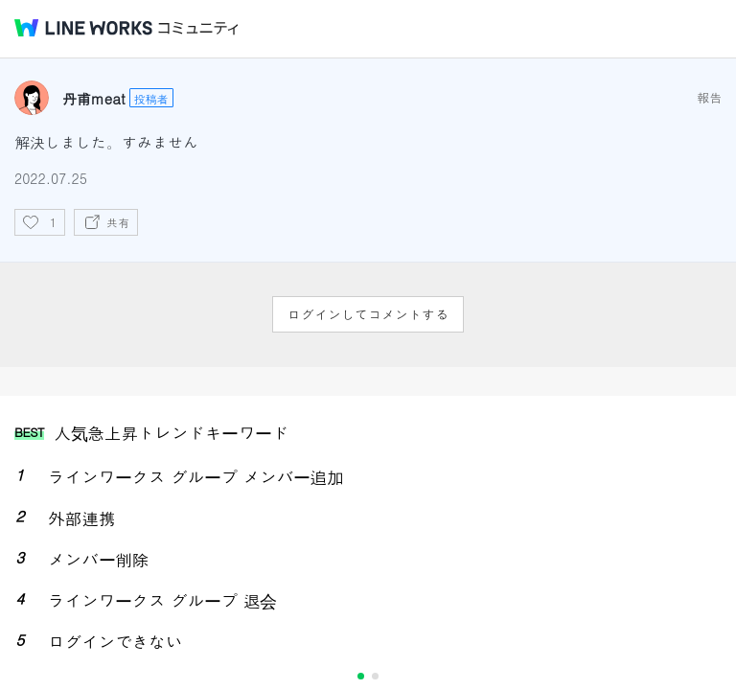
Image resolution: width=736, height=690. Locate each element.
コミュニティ (198, 28)
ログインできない (115, 642)
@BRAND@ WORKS (83, 27)
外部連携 (81, 518)
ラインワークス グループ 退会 (162, 600)
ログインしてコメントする (368, 314)
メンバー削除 (98, 559)
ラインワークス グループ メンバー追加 (196, 477)
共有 (117, 222)
